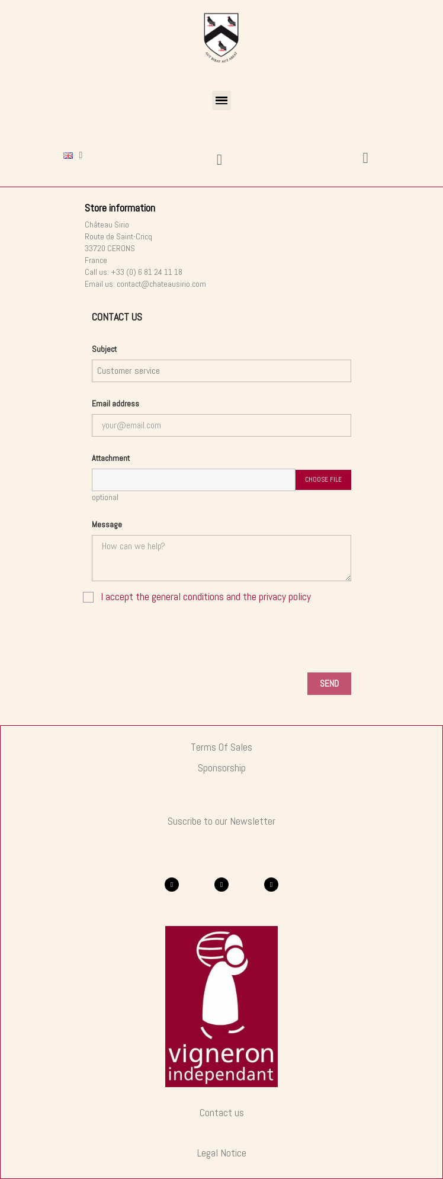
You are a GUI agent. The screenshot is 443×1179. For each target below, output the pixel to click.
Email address (115, 403)
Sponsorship (222, 767)
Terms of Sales (221, 747)
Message (107, 524)
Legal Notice (221, 1152)
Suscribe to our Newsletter (221, 821)
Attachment (111, 458)
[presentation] (221, 640)
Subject (104, 349)
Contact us (222, 1112)
